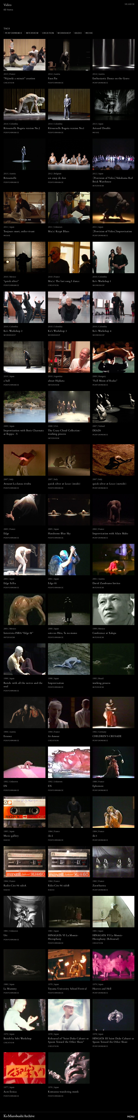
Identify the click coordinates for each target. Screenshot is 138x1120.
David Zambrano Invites (106, 583)
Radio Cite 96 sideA (15, 885)
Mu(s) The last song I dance (63, 281)
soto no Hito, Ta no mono (62, 633)
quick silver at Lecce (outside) (109, 484)
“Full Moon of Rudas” (105, 381)
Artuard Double (102, 128)
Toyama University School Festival (67, 989)
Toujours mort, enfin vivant (19, 231)
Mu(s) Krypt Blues (58, 231)
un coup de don (57, 178)
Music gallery (11, 836)
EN (5, 786)
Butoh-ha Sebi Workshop (18, 1038)
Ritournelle (10, 178)
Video (8, 5)
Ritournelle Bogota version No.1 (66, 128)
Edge (6, 533)
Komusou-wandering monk (63, 1092)
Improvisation (56, 683)
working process (102, 683)
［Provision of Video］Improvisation (112, 231)
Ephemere (98, 786)
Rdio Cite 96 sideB (58, 885)
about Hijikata (56, 381)
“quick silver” (11, 281)
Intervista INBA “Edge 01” (18, 633)
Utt (5, 935)
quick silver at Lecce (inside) (64, 484)
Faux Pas (52, 78)
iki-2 (50, 836)
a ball (7, 381)
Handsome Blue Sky (59, 533)
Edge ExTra (10, 583)
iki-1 (95, 836)
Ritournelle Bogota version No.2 (22, 128)
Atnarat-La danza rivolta (17, 484)
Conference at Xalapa (104, 633)
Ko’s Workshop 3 (57, 331)
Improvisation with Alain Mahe (110, 533)
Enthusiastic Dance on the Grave (111, 78)
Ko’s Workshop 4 (102, 331)
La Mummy (10, 989)
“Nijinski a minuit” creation (19, 78)
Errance (8, 736)
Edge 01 (52, 583)
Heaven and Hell (102, 989)
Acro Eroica (10, 1092)
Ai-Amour (53, 736)
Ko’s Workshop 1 (102, 281)
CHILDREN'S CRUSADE (107, 736)
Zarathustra (99, 885)
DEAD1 (97, 430)
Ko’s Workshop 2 (13, 331)
